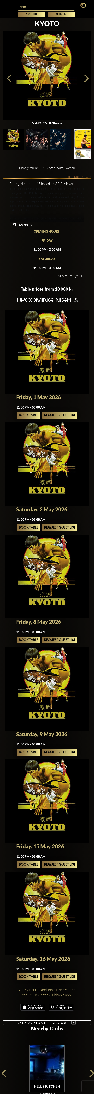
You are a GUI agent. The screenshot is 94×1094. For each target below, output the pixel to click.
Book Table (31, 14)
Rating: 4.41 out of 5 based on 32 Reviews (41, 183)
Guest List (61, 14)
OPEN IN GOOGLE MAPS (79, 177)
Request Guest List (59, 415)
